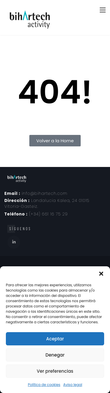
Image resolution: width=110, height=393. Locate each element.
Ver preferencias (55, 371)
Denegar (55, 355)
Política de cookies (44, 384)
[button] (101, 274)
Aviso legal (72, 384)
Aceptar (55, 339)
